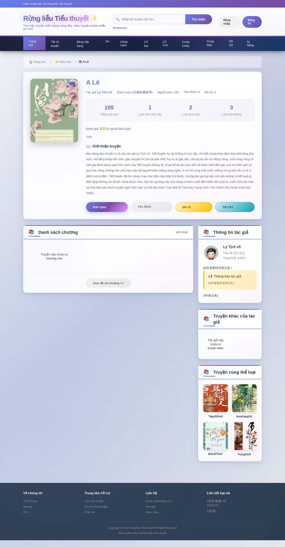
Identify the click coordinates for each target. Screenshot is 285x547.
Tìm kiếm (198, 19)
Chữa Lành (125, 44)
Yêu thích (130, 207)
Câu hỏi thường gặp (96, 513)
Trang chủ (33, 43)
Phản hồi (89, 518)
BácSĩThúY (215, 459)
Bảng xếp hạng (83, 44)
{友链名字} (213, 511)
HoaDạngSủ (244, 422)
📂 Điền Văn (63, 62)
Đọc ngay (99, 207)
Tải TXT (184, 208)
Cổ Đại (147, 44)
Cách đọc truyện (93, 507)
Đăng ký (251, 22)
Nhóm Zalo (152, 518)
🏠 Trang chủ (37, 62)
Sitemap (28, 513)
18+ (107, 42)
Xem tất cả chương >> (108, 286)
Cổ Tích (166, 44)
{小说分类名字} (142, 93)
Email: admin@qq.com (159, 507)
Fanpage (151, 513)
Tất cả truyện (55, 44)
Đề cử (158, 208)
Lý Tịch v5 (104, 93)
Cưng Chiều (186, 44)
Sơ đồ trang (30, 507)
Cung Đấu (210, 43)
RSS (26, 518)
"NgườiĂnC (215, 422)
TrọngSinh (244, 459)
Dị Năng (251, 44)
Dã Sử (231, 43)
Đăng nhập (226, 22)
